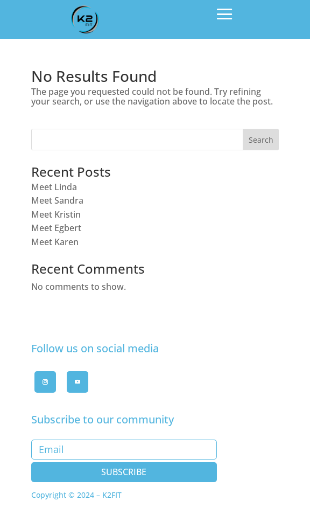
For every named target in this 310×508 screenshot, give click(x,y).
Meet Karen (55, 242)
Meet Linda (54, 187)
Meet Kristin (56, 214)
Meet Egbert (56, 228)
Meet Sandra (57, 200)
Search (261, 140)
